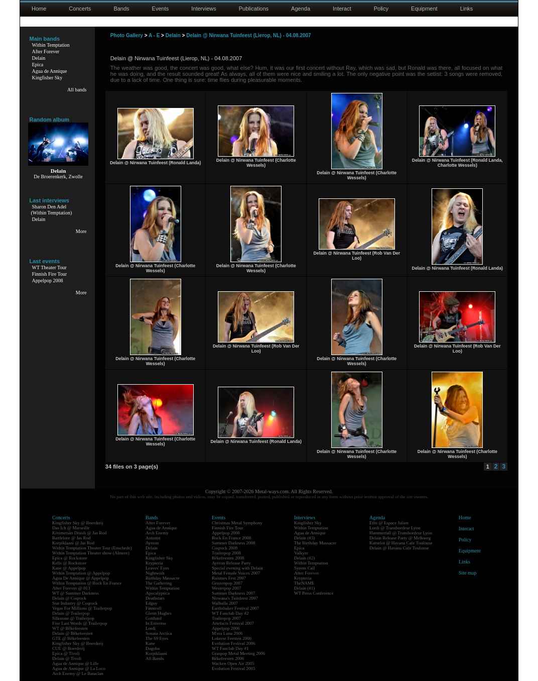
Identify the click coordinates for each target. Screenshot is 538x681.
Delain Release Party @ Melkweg (400, 537)
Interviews (203, 9)
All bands (77, 89)
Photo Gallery (126, 35)
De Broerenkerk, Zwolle (58, 176)
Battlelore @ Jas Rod (71, 537)
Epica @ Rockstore (69, 557)
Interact (342, 9)
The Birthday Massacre (315, 542)
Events (160, 9)
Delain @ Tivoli (66, 658)
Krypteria (154, 562)
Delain (39, 58)
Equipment (424, 9)
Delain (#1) (304, 588)
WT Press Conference (314, 593)
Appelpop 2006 (226, 628)
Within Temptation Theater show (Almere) (90, 552)
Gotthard (154, 618)
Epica (38, 64)
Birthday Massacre (163, 578)
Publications (253, 9)
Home (39, 9)
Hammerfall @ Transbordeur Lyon (400, 532)
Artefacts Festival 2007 (233, 623)
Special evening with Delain (237, 568)
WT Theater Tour (49, 267)
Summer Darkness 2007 (233, 593)
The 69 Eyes (157, 638)
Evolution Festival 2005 (233, 668)
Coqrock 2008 (224, 547)
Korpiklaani (156, 653)
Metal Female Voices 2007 (236, 573)
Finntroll (154, 608)
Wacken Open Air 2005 (233, 663)
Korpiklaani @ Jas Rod (73, 542)
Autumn (153, 537)
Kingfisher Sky (47, 77)
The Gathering (159, 583)
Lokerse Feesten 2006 (231, 638)
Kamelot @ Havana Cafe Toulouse (400, 542)
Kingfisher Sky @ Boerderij (77, 522)
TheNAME (304, 583)
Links (466, 9)
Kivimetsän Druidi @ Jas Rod (79, 532)
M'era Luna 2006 (227, 633)
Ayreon (152, 542)
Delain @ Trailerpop (70, 613)
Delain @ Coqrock (69, 598)
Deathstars (155, 598)
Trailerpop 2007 (226, 618)
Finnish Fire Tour (49, 274)
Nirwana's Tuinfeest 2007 (235, 598)
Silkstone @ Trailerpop (73, 618)
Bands (121, 9)
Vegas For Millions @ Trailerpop (82, 608)
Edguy (152, 603)
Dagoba (153, 648)
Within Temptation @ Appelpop (81, 573)
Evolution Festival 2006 (233, 643)
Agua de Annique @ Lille (75, 663)
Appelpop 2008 (47, 280)
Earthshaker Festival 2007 (235, 608)
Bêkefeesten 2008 (228, 557)
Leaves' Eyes (157, 568)
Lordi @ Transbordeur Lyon (395, 527)
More (81, 231)
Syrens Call (304, 568)
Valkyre (301, 552)
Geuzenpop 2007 (227, 583)
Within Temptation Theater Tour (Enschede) (92, 547)
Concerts (80, 9)
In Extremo (156, 623)
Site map (467, 573)
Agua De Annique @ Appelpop (80, 578)
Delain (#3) (304, 537)
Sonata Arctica (159, 633)
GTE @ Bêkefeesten (70, 638)
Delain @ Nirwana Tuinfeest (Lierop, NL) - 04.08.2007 (248, 35)
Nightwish (155, 573)
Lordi (151, 628)
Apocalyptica (158, 593)
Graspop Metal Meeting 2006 (238, 653)
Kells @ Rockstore (69, 562)
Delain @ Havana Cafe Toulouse (399, 547)
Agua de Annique (49, 71)
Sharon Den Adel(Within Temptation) (51, 209)
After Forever (46, 51)
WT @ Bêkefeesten (70, 628)
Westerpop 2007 (226, 588)
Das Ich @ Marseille (71, 527)
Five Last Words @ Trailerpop (79, 623)
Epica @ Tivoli (66, 653)
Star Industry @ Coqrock (75, 603)
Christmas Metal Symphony (237, 522)
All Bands (155, 658)
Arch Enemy (157, 532)
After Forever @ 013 (71, 588)
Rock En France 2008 (231, 537)
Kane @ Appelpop (69, 568)
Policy (381, 9)
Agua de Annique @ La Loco (78, 668)
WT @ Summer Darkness (75, 593)
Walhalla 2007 (225, 603)
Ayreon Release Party (231, 562)
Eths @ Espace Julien (389, 522)
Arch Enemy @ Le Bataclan (77, 673)
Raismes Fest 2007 (229, 578)
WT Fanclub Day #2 (230, 613)
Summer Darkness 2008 (233, 542)
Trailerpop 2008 (226, 552)
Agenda (300, 9)
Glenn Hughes (159, 613)
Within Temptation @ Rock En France (86, 583)
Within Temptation (51, 45)
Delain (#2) (304, 557)
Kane (150, 643)
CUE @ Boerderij (68, 648)
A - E (154, 35)
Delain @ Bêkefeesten (72, 633)
